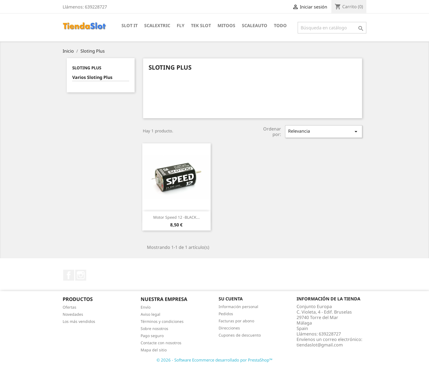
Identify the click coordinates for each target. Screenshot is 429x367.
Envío (145, 307)
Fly (180, 25)
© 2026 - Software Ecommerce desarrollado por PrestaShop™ (214, 360)
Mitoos (226, 25)
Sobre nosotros (154, 328)
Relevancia (323, 131)
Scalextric (157, 25)
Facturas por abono (236, 320)
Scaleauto (254, 25)
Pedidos (226, 313)
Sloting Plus (86, 67)
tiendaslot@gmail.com (320, 345)
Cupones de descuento (240, 335)
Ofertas (69, 307)
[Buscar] (332, 27)
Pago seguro (152, 335)
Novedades (73, 314)
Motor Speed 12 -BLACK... (176, 217)
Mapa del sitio (154, 349)
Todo (280, 25)
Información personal (238, 306)
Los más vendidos (79, 321)
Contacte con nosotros (161, 342)
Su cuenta (231, 299)
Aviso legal (150, 314)
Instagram (80, 275)
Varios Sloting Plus (92, 77)
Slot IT (129, 25)
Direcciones (229, 328)
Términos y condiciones (162, 321)
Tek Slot (201, 25)
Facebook (68, 275)
